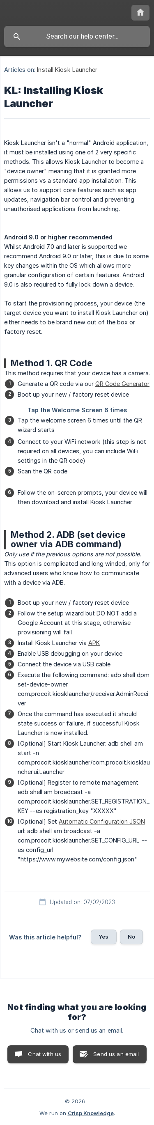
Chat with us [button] (44, 1054)
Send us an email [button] (116, 1054)
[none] (140, 13)
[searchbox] (77, 36)
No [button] (131, 936)
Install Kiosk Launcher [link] (67, 69)
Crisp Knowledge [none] (91, 1113)
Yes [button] (103, 936)
